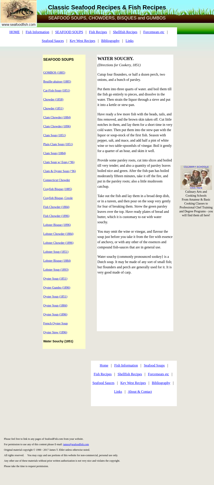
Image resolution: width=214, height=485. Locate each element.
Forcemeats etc (153, 32)
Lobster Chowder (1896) (58, 242)
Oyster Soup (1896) (55, 314)
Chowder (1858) (53, 99)
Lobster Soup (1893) (56, 269)
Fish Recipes (98, 32)
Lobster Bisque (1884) (57, 260)
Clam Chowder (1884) (57, 117)
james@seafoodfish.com (76, 444)
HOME (14, 32)
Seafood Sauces (53, 41)
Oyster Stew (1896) (55, 332)
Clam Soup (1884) (54, 153)
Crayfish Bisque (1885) (57, 189)
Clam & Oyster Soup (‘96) (59, 171)
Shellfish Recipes (125, 32)
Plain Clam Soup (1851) (58, 144)
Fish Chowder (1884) (56, 207)
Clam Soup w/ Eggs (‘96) (59, 162)
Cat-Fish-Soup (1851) (56, 90)
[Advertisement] (196, 65)
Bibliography (110, 41)
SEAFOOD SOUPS (69, 32)
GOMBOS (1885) (54, 72)
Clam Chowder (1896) (57, 126)
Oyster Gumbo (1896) (56, 287)
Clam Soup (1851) (54, 135)
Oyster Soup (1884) (55, 305)
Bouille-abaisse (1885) (57, 81)
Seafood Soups (154, 365)
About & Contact (140, 391)
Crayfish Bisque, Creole (58, 198)
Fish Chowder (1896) (56, 216)
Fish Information (37, 32)
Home (104, 365)
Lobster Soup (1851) (56, 251)
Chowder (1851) (53, 108)
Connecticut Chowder (56, 180)
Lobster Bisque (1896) (57, 225)
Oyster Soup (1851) (55, 278)
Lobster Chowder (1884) (58, 234)
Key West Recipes (82, 41)
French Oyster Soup (55, 323)
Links (130, 41)
